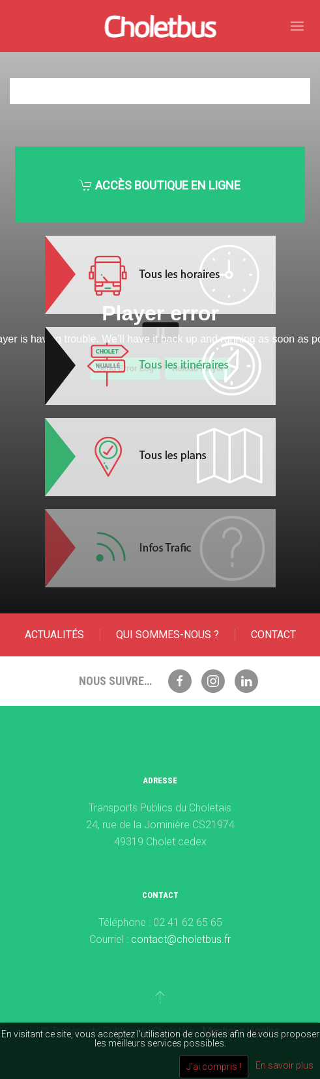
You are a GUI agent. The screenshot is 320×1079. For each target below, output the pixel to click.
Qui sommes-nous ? (167, 634)
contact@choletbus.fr (181, 939)
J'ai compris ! (213, 1066)
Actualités (54, 634)
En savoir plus (284, 1065)
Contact (273, 634)
